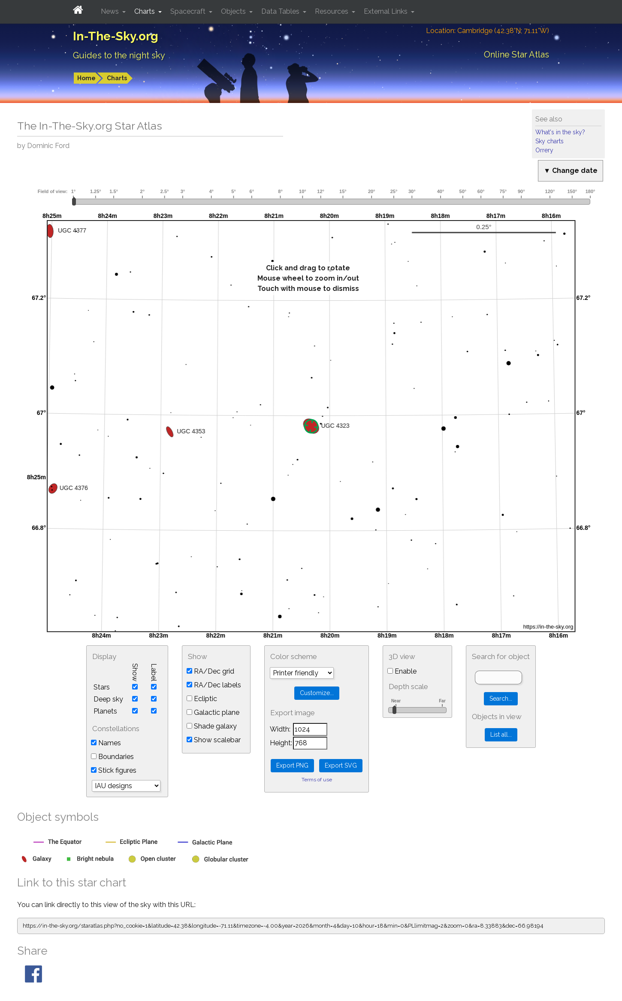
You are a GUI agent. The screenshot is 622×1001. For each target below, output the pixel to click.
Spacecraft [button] (188, 11)
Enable (402, 671)
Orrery (544, 150)
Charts (117, 78)
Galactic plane (213, 712)
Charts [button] (145, 11)
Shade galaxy (212, 726)
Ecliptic (202, 699)
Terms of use (317, 780)
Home (86, 78)
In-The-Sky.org (115, 36)
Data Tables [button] (281, 11)
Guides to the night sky (119, 55)
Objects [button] (234, 11)
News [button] (111, 11)
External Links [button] (386, 11)
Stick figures (113, 770)
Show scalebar (214, 740)
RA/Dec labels (214, 685)
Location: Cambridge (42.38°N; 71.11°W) (487, 31)
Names (106, 743)
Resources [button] (332, 11)
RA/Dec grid (210, 671)
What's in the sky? (560, 132)
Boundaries (112, 757)
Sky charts (549, 141)
